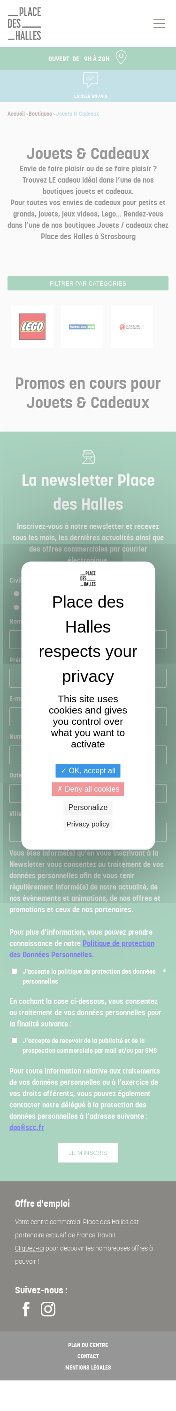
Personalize (88, 808)
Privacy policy (88, 824)
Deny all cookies (88, 789)
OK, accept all (88, 771)
